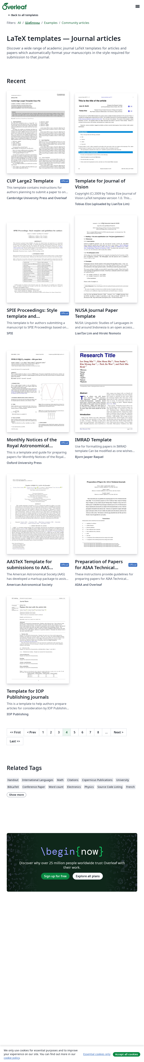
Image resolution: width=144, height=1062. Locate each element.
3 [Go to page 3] (59, 732)
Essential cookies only (96, 1054)
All (19, 23)
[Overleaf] (14, 6)
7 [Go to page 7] (90, 732)
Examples (51, 23)
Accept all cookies (126, 1054)
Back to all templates (23, 15)
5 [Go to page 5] (74, 732)
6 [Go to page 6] (82, 732)
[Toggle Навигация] (137, 6)
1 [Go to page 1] (43, 732)
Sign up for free (55, 876)
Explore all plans (88, 876)
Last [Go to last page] (15, 741)
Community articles (75, 23)
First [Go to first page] (15, 732)
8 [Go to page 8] (98, 732)
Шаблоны (32, 23)
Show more (16, 794)
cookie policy (12, 1058)
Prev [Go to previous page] (31, 732)
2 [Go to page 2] (51, 732)
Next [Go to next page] (118, 732)
